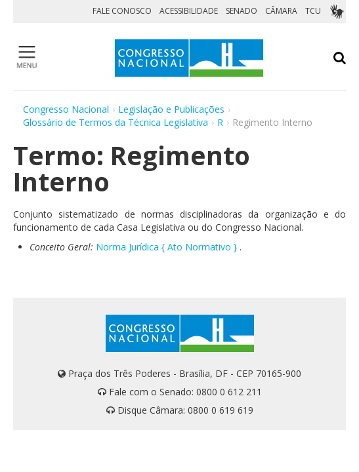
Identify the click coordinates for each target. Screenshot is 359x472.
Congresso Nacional (66, 109)
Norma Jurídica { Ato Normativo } (166, 247)
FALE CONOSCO (122, 10)
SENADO (241, 10)
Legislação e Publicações (171, 109)
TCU (313, 10)
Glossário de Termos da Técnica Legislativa (115, 122)
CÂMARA (281, 10)
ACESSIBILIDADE (188, 10)
